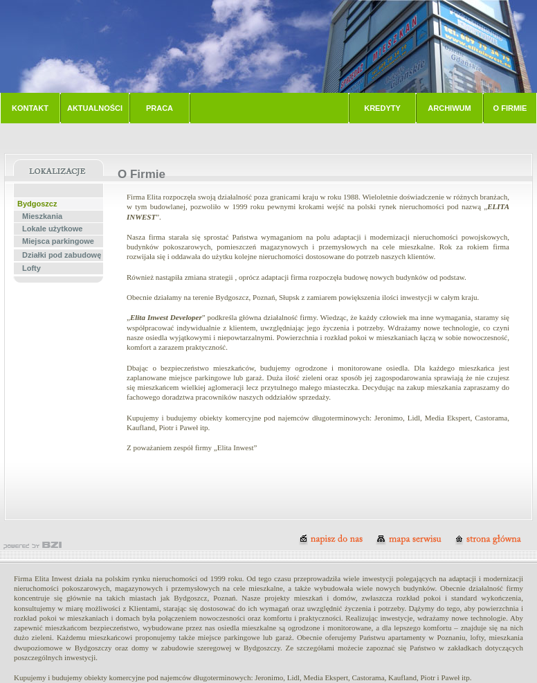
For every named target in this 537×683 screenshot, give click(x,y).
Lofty (31, 268)
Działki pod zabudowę (61, 255)
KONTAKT (30, 108)
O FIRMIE (510, 108)
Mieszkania (42, 216)
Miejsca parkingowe (58, 241)
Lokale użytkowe (52, 228)
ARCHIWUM (449, 108)
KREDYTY (382, 108)
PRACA (159, 108)
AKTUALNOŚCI (94, 108)
